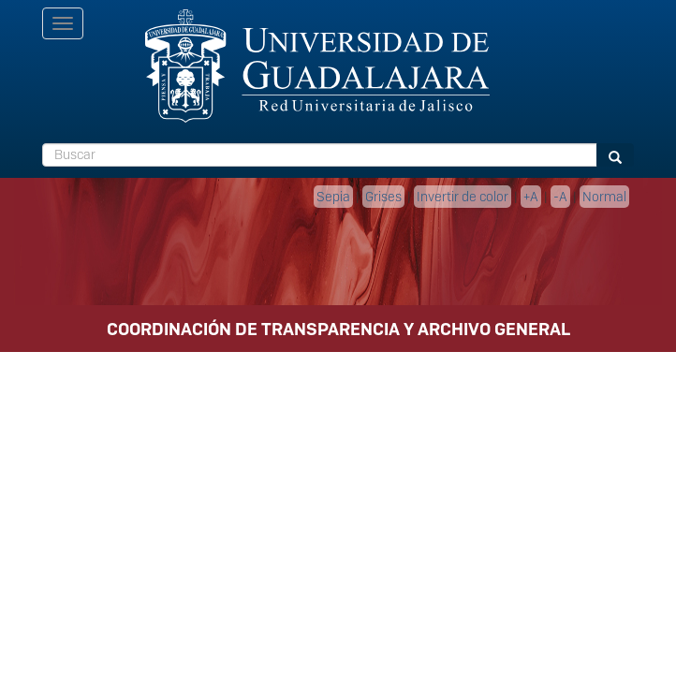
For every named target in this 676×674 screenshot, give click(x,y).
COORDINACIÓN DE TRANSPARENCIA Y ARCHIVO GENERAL (338, 329)
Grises (383, 196)
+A (530, 196)
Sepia (333, 196)
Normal (604, 196)
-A (560, 196)
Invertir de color (462, 196)
